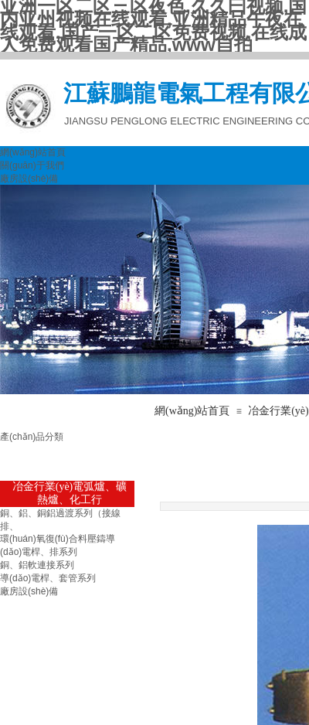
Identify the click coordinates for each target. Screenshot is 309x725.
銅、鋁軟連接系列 (37, 565)
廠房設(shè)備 (29, 178)
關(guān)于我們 (32, 165)
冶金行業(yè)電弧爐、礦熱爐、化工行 (69, 493)
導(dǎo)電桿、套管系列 (48, 578)
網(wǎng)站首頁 (33, 152)
